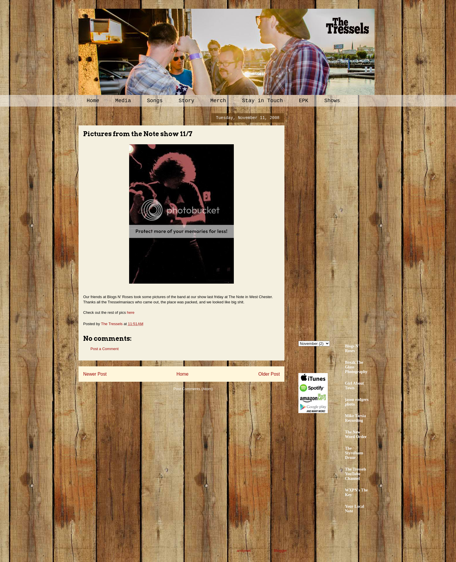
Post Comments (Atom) (193, 389)
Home (93, 101)
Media (123, 101)
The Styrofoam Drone (354, 453)
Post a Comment (104, 349)
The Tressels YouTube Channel (355, 474)
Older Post (269, 374)
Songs (155, 101)
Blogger (280, 550)
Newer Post (95, 374)
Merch (218, 101)
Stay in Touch (262, 101)
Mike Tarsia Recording (355, 418)
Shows (332, 101)
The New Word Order (356, 434)
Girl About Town (354, 385)
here (130, 312)
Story (186, 101)
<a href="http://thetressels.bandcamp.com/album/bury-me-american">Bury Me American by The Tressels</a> (349, 223)
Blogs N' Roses (352, 348)
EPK (303, 101)
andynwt (244, 550)
